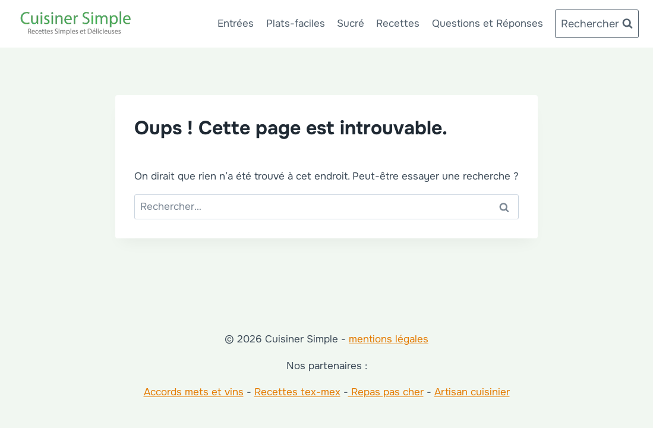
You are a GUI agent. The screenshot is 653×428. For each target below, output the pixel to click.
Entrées (235, 23)
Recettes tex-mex (297, 392)
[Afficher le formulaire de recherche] (597, 24)
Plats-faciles (295, 23)
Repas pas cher (386, 392)
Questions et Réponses (487, 23)
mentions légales (388, 339)
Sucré (350, 23)
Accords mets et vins (194, 392)
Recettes (397, 23)
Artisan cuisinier (472, 392)
